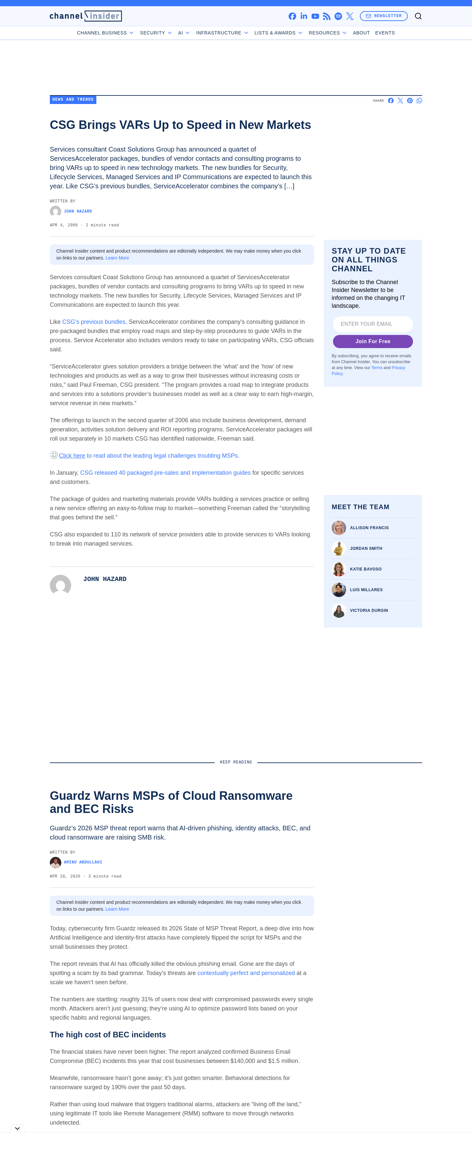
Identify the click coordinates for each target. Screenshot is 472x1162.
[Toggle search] (418, 16)
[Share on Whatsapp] (419, 100)
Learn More (117, 257)
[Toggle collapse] (17, 1128)
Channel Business (106, 33)
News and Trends (73, 100)
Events (385, 32)
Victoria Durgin (369, 610)
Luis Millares (366, 590)
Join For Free (373, 341)
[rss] (326, 16)
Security (156, 33)
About (361, 32)
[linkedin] (303, 16)
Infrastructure (222, 33)
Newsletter (384, 16)
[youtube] (315, 16)
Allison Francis (369, 528)
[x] (349, 16)
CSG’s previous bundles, (94, 322)
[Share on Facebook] (391, 100)
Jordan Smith (366, 548)
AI (184, 33)
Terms (377, 367)
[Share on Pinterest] (410, 100)
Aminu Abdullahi (76, 862)
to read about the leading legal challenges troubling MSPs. (149, 455)
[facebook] (292, 16)
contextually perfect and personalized (246, 973)
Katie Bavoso (366, 569)
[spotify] (338, 16)
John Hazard (71, 211)
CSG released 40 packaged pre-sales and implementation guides (165, 472)
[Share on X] (400, 100)
